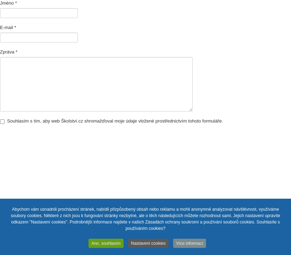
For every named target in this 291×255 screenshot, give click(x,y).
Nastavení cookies (148, 244)
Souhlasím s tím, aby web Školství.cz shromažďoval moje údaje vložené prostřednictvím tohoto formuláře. (111, 121)
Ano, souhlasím (106, 244)
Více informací (189, 244)
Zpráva (8, 52)
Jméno (8, 3)
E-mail (8, 27)
